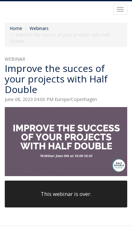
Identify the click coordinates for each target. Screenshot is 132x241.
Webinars (39, 28)
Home (16, 28)
